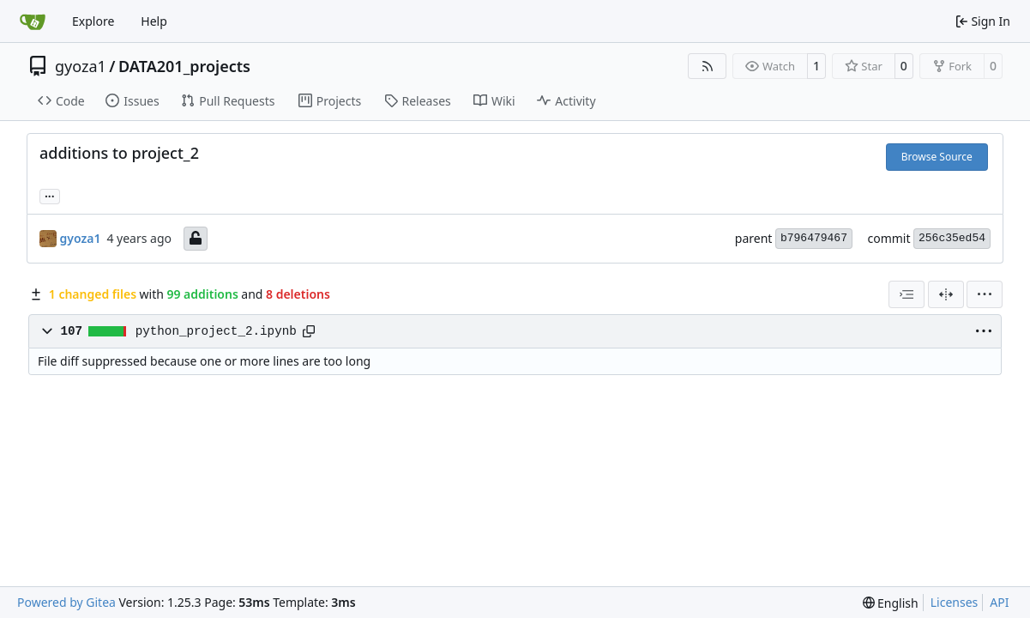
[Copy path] (309, 331)
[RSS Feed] (707, 66)
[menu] (985, 294)
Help (154, 21)
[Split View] (946, 294)
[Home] (33, 21)
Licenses (955, 602)
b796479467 (813, 238)
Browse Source (937, 156)
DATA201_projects (184, 66)
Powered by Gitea (66, 602)
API (999, 602)
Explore (93, 21)
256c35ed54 (952, 238)
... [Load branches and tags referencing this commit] (50, 195)
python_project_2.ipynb (216, 331)
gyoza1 (80, 66)
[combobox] (906, 294)
